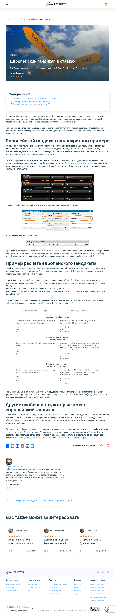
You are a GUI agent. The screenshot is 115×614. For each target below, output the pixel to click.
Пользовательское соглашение (63, 611)
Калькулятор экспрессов (98, 587)
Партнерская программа (58, 584)
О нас (76, 587)
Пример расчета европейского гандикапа (32, 101)
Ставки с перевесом (13, 584)
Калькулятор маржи (97, 600)
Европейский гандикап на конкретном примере (35, 98)
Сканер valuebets (35, 587)
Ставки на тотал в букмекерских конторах (90, 543)
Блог (7, 594)
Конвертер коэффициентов (99, 597)
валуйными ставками (31, 437)
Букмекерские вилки (13, 591)
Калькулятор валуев (97, 594)
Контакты (77, 584)
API (29, 591)
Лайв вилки (10, 587)
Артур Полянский (17, 73)
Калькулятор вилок (96, 584)
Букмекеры (53, 587)
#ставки (10, 500)
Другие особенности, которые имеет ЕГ (31, 104)
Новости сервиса (55, 591)
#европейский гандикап (27, 500)
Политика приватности (45, 611)
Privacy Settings (80, 611)
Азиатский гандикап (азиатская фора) (56, 541)
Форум (76, 594)
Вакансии (77, 591)
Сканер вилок (33, 584)
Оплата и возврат (55, 594)
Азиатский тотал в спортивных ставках (21, 541)
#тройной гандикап (64, 500)
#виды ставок (46, 500)
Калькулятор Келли (97, 591)
